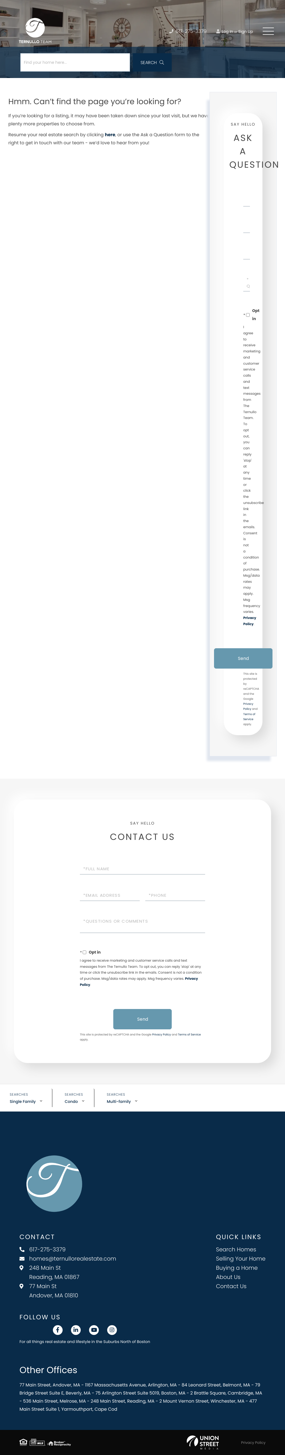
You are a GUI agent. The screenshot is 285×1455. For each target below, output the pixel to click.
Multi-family (119, 1101)
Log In (224, 31)
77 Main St (48, 1290)
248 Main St (49, 1272)
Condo (71, 1101)
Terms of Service (189, 1034)
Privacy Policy (161, 1034)
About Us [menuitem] (228, 1277)
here (110, 134)
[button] (152, 62)
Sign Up (245, 31)
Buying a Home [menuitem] (237, 1268)
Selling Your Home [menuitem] (241, 1259)
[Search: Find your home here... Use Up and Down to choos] (75, 62)
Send (243, 658)
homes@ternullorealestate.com (67, 1259)
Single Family (23, 1101)
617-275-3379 (42, 1249)
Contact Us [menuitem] (231, 1286)
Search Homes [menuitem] (236, 1249)
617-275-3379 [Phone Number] (188, 31)
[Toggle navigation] (268, 31)
